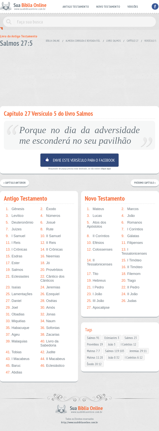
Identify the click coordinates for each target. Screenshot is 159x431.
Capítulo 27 (132, 40)
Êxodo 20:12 (94, 364)
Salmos (14, 270)
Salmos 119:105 (114, 351)
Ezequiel (49, 294)
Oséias (48, 301)
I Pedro (95, 287)
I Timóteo (131, 260)
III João (95, 301)
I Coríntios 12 (128, 344)
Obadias (15, 314)
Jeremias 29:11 (138, 351)
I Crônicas (16, 250)
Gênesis (15, 209)
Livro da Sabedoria (49, 343)
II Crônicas (51, 250)
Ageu (13, 335)
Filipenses (132, 243)
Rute (47, 229)
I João (94, 294)
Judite (47, 352)
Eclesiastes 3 (112, 338)
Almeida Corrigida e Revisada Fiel (83, 40)
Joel (12, 308)
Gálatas (130, 236)
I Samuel (15, 236)
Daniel (13, 301)
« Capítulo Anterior (14, 182)
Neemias (50, 256)
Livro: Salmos (113, 40)
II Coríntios (98, 236)
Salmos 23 (131, 338)
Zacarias (49, 335)
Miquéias (15, 321)
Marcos (130, 209)
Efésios (95, 243)
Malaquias (16, 341)
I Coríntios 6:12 (134, 357)
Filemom (131, 274)
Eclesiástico (52, 366)
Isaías (13, 287)
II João (129, 294)
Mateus (95, 209)
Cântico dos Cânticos (52, 278)
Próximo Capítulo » (145, 182)
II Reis (48, 243)
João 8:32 (114, 357)
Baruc (13, 366)
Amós (47, 308)
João (128, 216)
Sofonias (50, 328)
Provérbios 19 (95, 344)
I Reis (13, 243)
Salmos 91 (93, 338)
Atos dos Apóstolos (96, 224)
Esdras (14, 256)
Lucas (94, 216)
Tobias (14, 352)
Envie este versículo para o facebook (79, 160)
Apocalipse (98, 308)
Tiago (128, 281)
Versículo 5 (150, 40)
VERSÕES (132, 6)
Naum (47, 321)
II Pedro (130, 287)
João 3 (111, 344)
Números (50, 216)
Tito (92, 274)
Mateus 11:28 (95, 357)
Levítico (14, 216)
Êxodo (48, 209)
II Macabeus (52, 359)
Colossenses (99, 250)
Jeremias (50, 287)
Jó (45, 263)
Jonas (47, 314)
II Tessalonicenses (99, 262)
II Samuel (50, 236)
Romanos (131, 223)
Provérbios (51, 270)
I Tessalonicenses (134, 251)
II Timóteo (131, 267)
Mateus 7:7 (93, 351)
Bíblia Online (53, 40)
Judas (128, 301)
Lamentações (19, 294)
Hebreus (96, 281)
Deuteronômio (19, 223)
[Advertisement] (79, 75)
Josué (47, 223)
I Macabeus (17, 359)
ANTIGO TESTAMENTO (76, 6)
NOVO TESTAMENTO (108, 6)
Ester (13, 263)
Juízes (14, 229)
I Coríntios (132, 229)
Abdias (14, 372)
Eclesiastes (17, 277)
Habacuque (17, 328)
